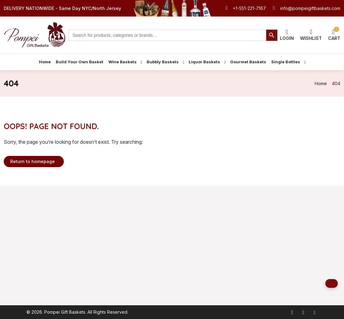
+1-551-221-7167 (249, 8)
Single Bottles (285, 61)
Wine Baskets (122, 61)
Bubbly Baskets (163, 61)
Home (45, 61)
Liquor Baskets (204, 61)
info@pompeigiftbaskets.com (310, 8)
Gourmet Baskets (248, 61)
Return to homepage (32, 161)
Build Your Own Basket (79, 61)
